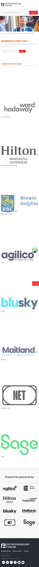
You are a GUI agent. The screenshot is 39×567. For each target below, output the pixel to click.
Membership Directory (16, 33)
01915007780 (5, 555)
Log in (33, 13)
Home (3, 33)
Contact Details (5, 551)
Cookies (26, 551)
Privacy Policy (17, 551)
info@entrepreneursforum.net (9, 558)
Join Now (35, 283)
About (7, 33)
